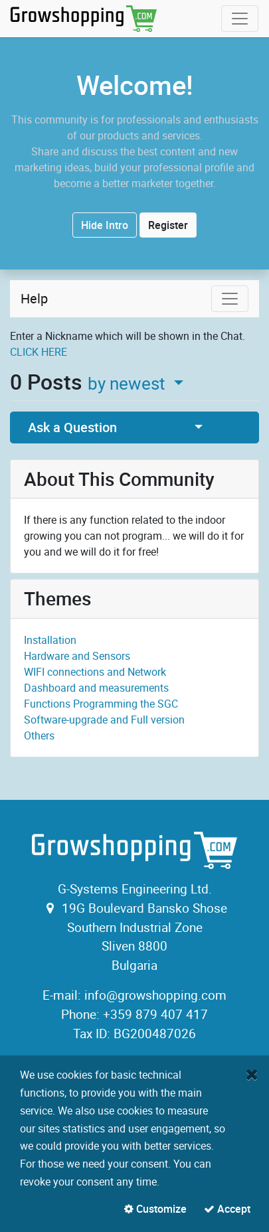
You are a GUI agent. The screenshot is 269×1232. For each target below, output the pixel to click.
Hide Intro (104, 225)
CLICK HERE (38, 352)
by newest (128, 383)
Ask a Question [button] (72, 427)
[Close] (252, 1074)
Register (168, 225)
